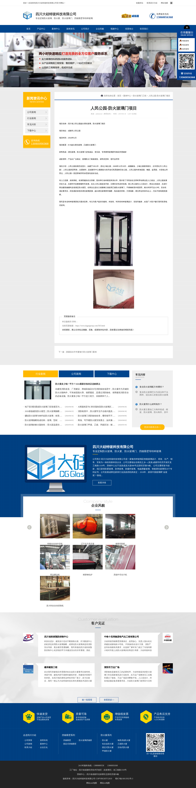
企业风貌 (100, 29)
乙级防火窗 (122, 744)
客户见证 (98, 623)
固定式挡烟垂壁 (70, 744)
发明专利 (44, 740)
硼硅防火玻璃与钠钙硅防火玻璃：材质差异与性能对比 (49, 416)
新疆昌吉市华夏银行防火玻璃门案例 (81, 352)
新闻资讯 (70, 29)
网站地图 (164, 3)
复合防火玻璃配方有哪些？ (152, 387)
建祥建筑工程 (50, 667)
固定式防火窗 (108, 747)
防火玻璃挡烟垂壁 (86, 740)
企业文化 (44, 747)
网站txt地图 (105, 783)
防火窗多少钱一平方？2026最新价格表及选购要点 (77, 384)
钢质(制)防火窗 (124, 740)
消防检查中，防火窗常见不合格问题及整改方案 (99, 411)
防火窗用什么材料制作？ (151, 404)
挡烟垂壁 (67, 740)
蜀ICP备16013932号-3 (124, 779)
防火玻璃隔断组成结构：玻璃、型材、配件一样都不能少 (50, 420)
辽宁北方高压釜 (87, 544)
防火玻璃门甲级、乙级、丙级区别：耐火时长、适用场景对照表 (106, 425)
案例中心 (56, 29)
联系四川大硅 (152, 3)
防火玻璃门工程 (139, 96)
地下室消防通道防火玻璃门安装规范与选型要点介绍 (48, 407)
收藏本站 (139, 3)
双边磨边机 (55, 575)
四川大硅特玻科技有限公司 (113, 447)
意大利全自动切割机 (55, 606)
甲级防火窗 (107, 751)
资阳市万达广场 (111, 667)
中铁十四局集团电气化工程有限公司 (121, 637)
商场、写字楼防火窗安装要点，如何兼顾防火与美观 (101, 420)
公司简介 (85, 29)
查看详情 (102, 483)
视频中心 (115, 29)
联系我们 (144, 29)
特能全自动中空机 (55, 544)
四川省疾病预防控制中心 (56, 637)
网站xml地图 (91, 783)
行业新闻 (31, 118)
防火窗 (105, 740)
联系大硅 (28, 747)
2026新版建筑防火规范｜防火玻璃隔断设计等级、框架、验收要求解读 (56, 411)
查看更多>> (109, 700)
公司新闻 (31, 112)
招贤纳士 (129, 29)
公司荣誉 (28, 740)
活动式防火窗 (123, 747)
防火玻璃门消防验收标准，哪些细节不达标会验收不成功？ (104, 416)
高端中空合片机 (120, 575)
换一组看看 (87, 700)
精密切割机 (120, 544)
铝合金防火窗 (108, 744)
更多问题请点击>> (152, 427)
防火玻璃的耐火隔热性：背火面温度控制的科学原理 (48, 425)
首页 (28, 29)
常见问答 (31, 124)
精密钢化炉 (87, 575)
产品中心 (41, 29)
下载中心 (31, 130)
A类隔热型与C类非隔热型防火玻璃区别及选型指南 (101, 407)
